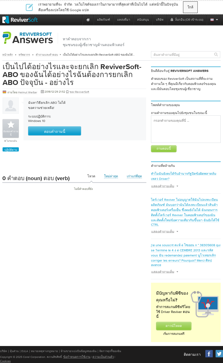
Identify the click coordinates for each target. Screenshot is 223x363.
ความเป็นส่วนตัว (103, 357)
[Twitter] (219, 357)
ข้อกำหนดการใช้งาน (76, 357)
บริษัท (3, 351)
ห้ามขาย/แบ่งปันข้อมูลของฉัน (78, 351)
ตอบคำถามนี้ (54, 132)
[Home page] (88, 19)
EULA (24, 351)
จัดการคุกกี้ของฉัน (110, 351)
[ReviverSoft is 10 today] (77, 19)
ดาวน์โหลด (174, 326)
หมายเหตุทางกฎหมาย (44, 351)
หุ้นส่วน (14, 351)
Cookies (5, 361)
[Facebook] (209, 357)
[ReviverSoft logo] (20, 20)
